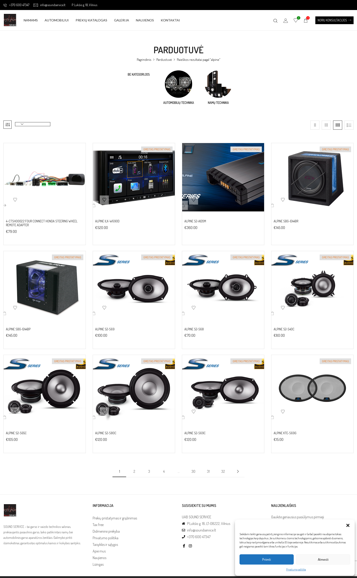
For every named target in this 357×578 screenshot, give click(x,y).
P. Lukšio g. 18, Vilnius (84, 5)
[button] (348, 525)
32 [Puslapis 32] (223, 468)
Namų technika (218, 103)
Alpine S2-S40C (284, 326)
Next (238, 468)
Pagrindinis (144, 59)
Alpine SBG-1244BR (286, 218)
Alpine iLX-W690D (107, 218)
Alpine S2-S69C (195, 430)
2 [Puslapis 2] (134, 468)
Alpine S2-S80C (105, 430)
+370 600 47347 (16, 5)
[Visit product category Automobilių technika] (178, 84)
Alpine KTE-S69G (285, 430)
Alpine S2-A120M (195, 218)
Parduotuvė (164, 59)
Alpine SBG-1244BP (18, 326)
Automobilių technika (178, 103)
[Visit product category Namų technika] (218, 84)
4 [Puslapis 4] (164, 468)
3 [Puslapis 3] (149, 468)
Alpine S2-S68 (194, 326)
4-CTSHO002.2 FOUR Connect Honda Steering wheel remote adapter (41, 220)
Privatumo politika (296, 569)
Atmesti (323, 559)
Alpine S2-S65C (16, 430)
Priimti (266, 559)
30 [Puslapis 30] (193, 468)
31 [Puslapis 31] (208, 468)
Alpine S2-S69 (105, 326)
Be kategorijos (139, 74)
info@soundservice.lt (49, 5)
